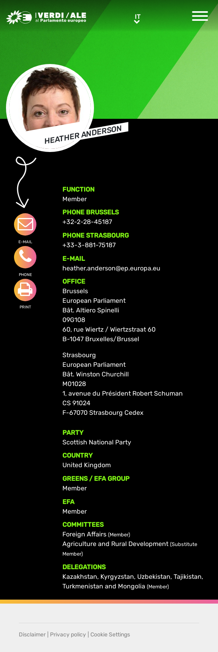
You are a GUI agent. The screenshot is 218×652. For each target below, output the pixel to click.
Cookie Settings (110, 634)
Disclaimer (32, 634)
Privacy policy (68, 634)
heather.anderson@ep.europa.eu (111, 268)
